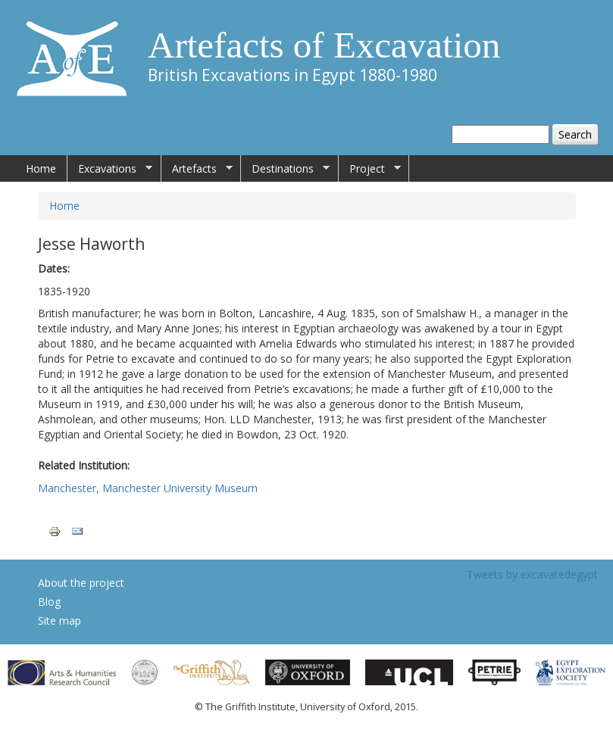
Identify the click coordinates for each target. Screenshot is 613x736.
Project (370, 168)
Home (41, 168)
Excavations (109, 168)
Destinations (285, 168)
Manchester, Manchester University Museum (148, 488)
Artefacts (197, 168)
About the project (81, 582)
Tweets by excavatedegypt (532, 574)
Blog (49, 601)
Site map (59, 620)
